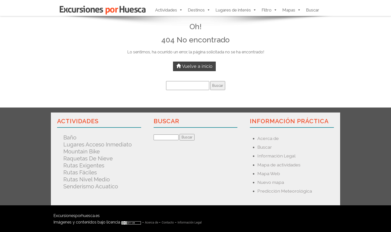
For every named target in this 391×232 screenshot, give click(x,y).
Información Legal (276, 155)
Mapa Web (268, 173)
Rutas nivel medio (86, 179)
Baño (69, 137)
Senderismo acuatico (90, 186)
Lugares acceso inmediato (97, 144)
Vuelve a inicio (194, 66)
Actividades (169, 9)
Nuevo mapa (270, 182)
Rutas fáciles (80, 172)
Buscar (312, 9)
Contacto (168, 222)
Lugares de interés (236, 9)
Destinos (199, 9)
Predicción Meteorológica (284, 191)
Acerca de (268, 138)
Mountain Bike (81, 151)
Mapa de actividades (278, 164)
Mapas (291, 9)
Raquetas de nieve (88, 158)
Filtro (269, 9)
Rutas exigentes (83, 165)
